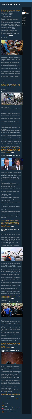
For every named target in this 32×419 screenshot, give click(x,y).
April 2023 (23, 23)
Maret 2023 (23, 24)
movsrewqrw (3, 9)
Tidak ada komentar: (8, 152)
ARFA (1, 392)
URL (1, 296)
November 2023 (23, 18)
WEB (1, 83)
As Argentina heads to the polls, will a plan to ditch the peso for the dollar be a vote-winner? (10, 155)
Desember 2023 (23, 17)
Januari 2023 (23, 25)
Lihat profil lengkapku (27, 13)
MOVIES (2, 220)
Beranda (9, 398)
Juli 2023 (23, 21)
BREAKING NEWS (28, 12)
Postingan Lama (18, 398)
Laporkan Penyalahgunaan (24, 15)
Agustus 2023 (23, 20)
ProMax (1, 10)
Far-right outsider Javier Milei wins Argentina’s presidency (10, 301)
